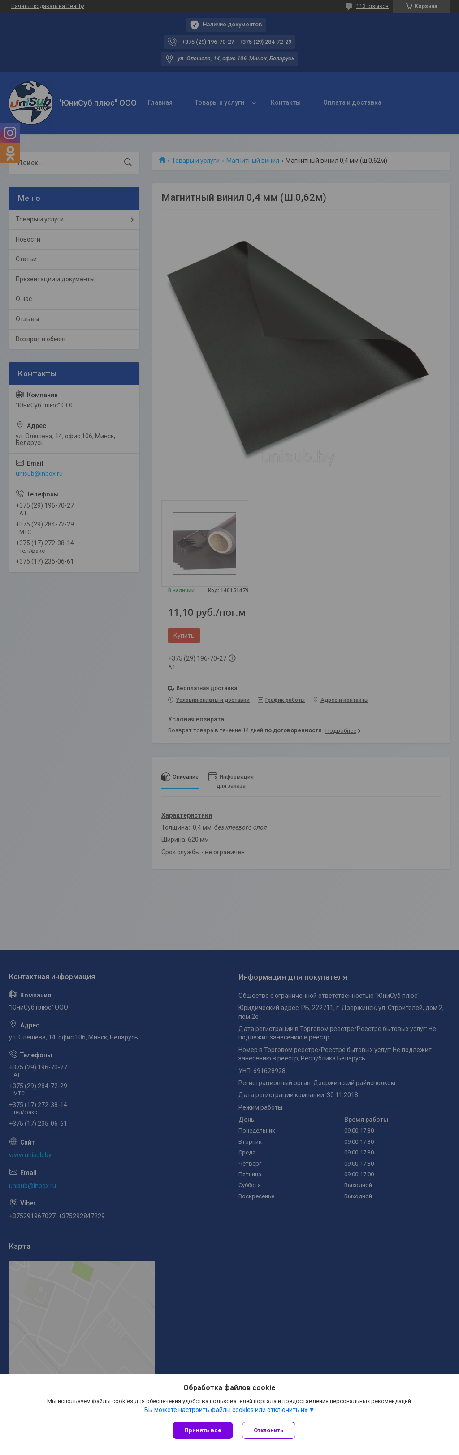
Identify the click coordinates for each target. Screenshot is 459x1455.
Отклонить (269, 1430)
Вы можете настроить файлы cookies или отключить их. (226, 1409)
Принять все (202, 1430)
